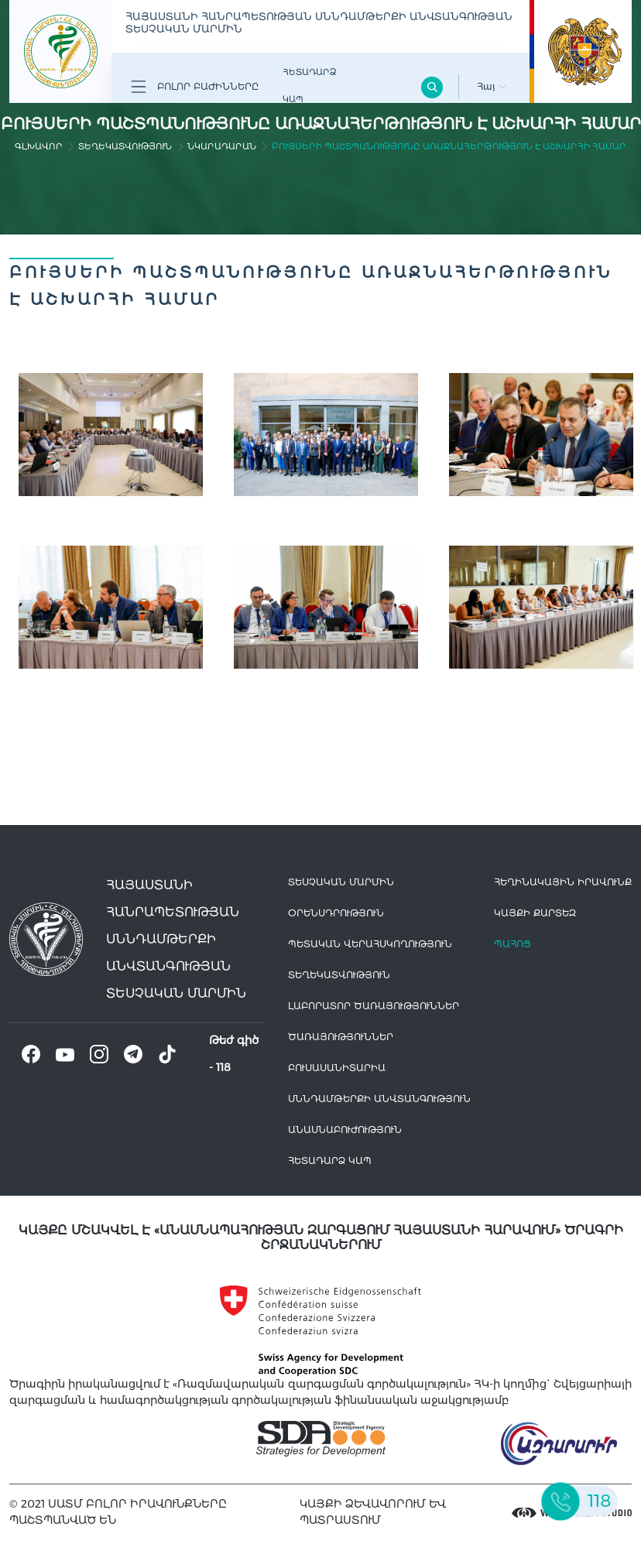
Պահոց (512, 944)
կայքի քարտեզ (535, 913)
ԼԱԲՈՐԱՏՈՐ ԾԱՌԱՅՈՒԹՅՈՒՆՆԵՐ (373, 1006)
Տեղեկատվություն (125, 146)
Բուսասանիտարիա (337, 1067)
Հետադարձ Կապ (309, 85)
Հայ (491, 86)
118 (223, 1067)
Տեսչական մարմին (341, 882)
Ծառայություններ (340, 1036)
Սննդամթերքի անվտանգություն (379, 1098)
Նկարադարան (221, 146)
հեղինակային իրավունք (563, 882)
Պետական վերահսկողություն (370, 944)
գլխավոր (39, 146)
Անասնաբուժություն (345, 1129)
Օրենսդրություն (336, 913)
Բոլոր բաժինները (195, 86)
